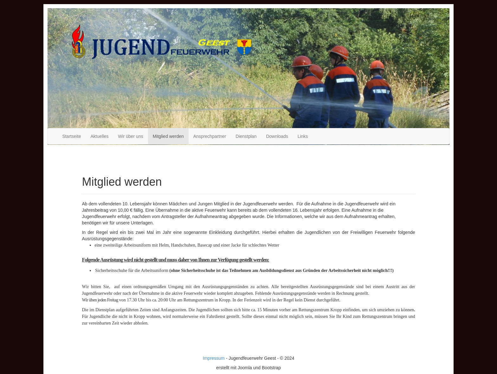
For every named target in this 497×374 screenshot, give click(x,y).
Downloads (277, 136)
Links (303, 136)
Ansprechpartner (209, 136)
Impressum (214, 358)
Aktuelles (100, 136)
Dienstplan (246, 136)
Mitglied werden (168, 136)
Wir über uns (130, 136)
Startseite (71, 136)
